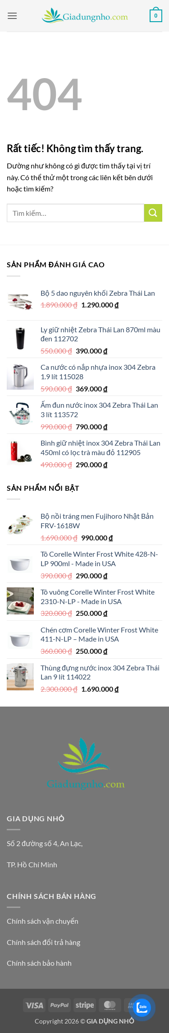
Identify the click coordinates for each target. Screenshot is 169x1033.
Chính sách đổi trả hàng (43, 942)
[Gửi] (153, 213)
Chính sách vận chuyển (42, 921)
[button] (12, 16)
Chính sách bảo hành (39, 963)
